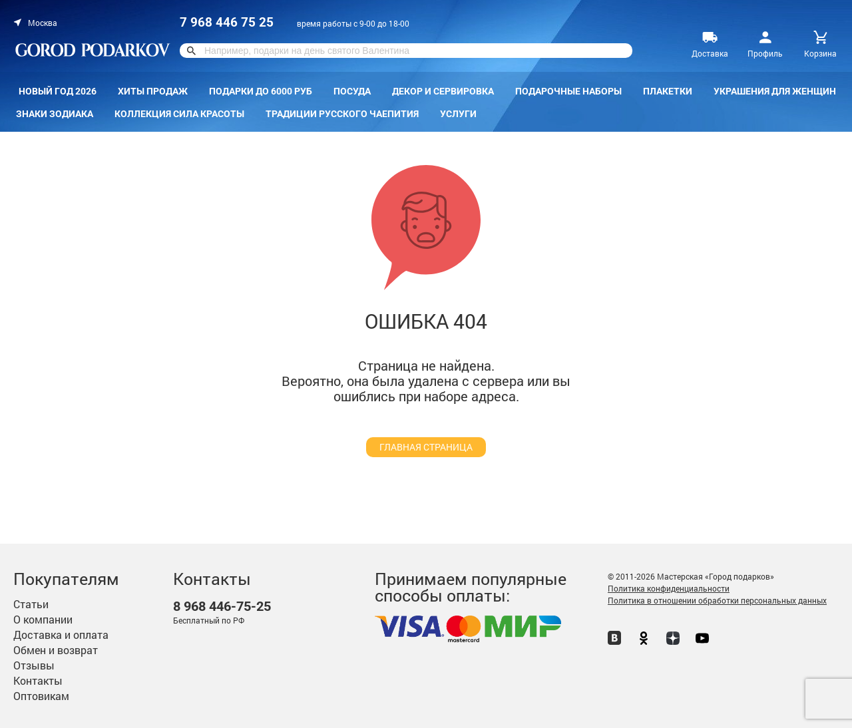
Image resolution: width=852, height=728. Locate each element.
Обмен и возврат (55, 650)
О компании (43, 619)
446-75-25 (222, 606)
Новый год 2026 (58, 91)
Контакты (38, 680)
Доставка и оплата (60, 634)
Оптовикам (41, 696)
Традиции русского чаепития (342, 113)
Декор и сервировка (443, 91)
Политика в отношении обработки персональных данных (717, 600)
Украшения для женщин (775, 91)
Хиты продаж (153, 91)
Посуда (352, 91)
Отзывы (34, 665)
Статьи (31, 604)
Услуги (458, 113)
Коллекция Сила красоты (179, 113)
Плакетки (667, 91)
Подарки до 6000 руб (260, 91)
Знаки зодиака (54, 113)
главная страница (426, 447)
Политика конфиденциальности (669, 588)
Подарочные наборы (568, 91)
